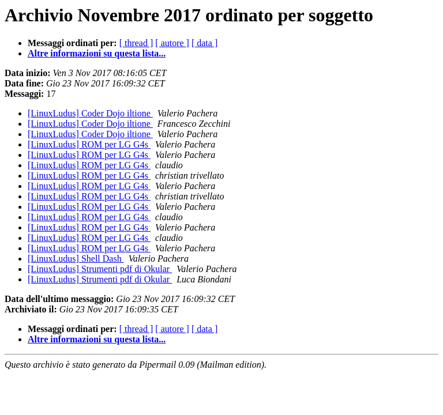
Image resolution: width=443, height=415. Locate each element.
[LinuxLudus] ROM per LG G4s (89, 144)
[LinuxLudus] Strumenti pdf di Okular (100, 269)
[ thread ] (136, 43)
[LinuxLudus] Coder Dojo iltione (90, 113)
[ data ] (204, 43)
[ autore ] (172, 43)
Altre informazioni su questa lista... (97, 53)
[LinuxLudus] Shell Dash (76, 258)
